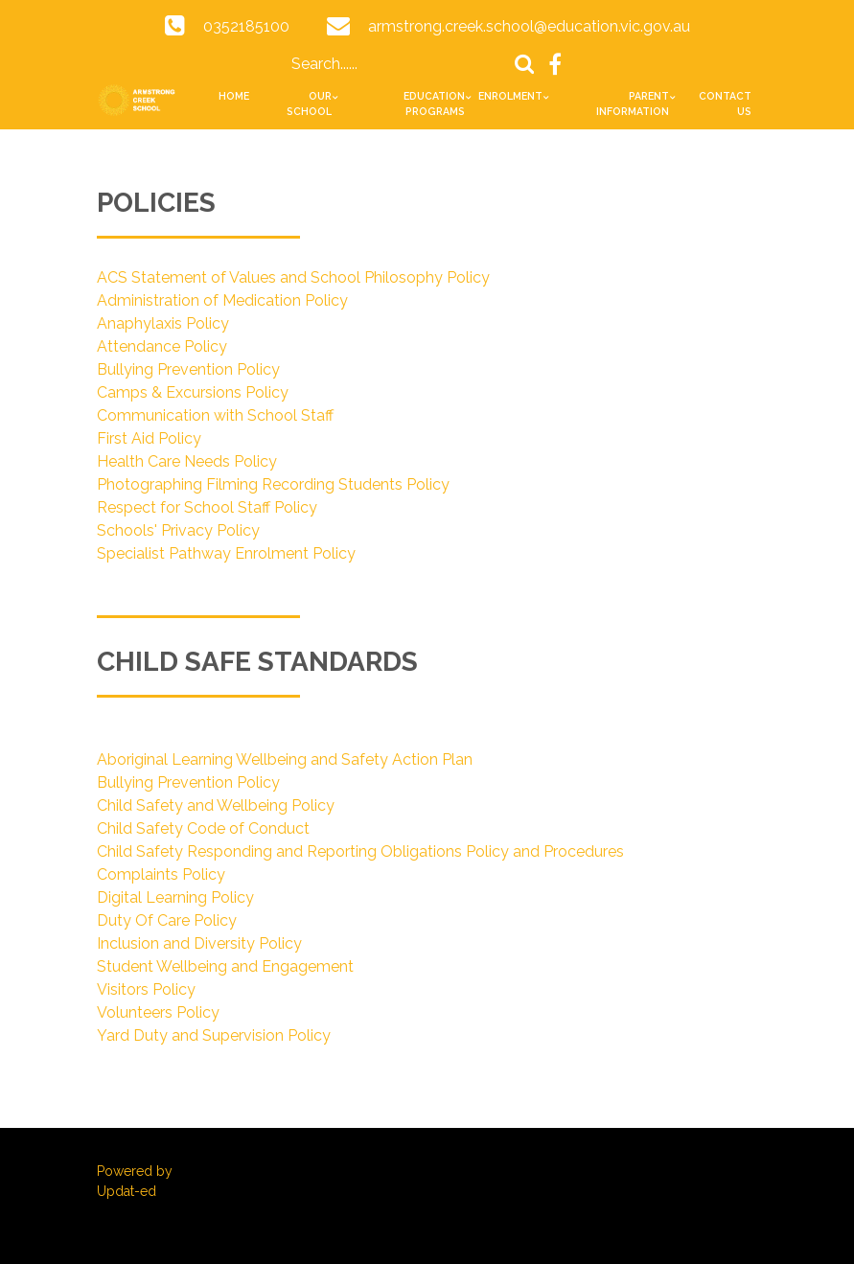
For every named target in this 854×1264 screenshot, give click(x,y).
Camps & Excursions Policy (193, 392)
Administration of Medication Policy (222, 300)
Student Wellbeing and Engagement (225, 966)
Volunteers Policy (158, 1012)
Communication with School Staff (215, 415)
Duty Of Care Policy (167, 920)
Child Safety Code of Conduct (203, 828)
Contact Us (725, 103)
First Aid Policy (149, 438)
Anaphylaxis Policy (163, 323)
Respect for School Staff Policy (207, 507)
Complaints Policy (161, 874)
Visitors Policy (146, 989)
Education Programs (434, 103)
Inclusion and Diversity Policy (199, 943)
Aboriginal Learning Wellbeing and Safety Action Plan (285, 759)
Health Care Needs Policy (187, 461)
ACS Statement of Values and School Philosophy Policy (293, 277)
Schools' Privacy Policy (178, 530)
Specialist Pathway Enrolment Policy (226, 553)
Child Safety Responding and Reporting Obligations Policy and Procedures (360, 851)
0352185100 (246, 26)
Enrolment (510, 96)
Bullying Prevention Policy (188, 369)
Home (234, 96)
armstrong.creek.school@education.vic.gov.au (529, 26)
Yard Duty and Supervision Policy (214, 1035)
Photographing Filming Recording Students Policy (273, 484)
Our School (309, 103)
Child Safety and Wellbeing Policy (216, 805)
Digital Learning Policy (175, 897)
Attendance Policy (162, 346)
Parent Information (632, 103)
